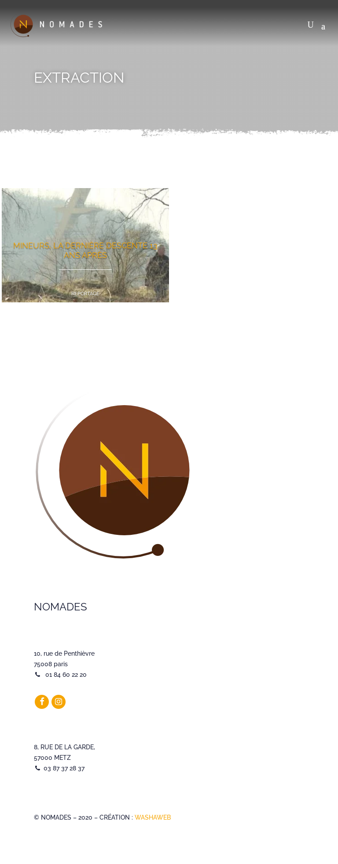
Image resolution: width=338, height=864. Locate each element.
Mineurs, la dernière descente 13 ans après (85, 250)
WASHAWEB (153, 817)
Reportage (85, 294)
